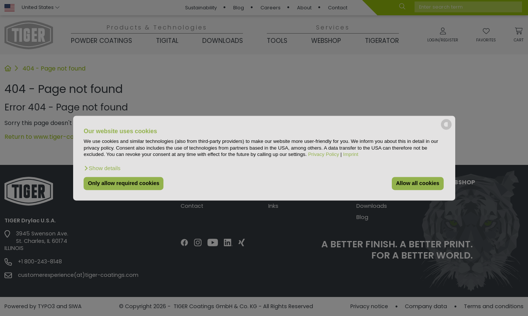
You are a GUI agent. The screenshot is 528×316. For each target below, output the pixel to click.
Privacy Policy (323, 154)
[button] (102, 168)
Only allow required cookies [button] (123, 184)
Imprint (350, 154)
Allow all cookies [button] (417, 184)
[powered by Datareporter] (446, 129)
